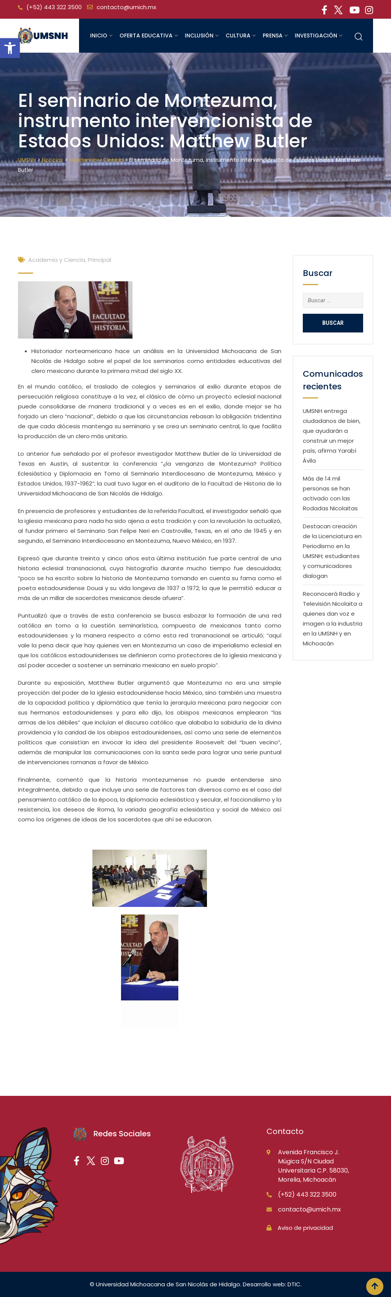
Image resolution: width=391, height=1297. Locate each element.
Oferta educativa (146, 35)
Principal (99, 260)
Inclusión (199, 35)
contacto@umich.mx (126, 7)
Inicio (98, 35)
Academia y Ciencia (56, 260)
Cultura (238, 35)
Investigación (316, 35)
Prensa (273, 35)
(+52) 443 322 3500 (54, 7)
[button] (10, 48)
